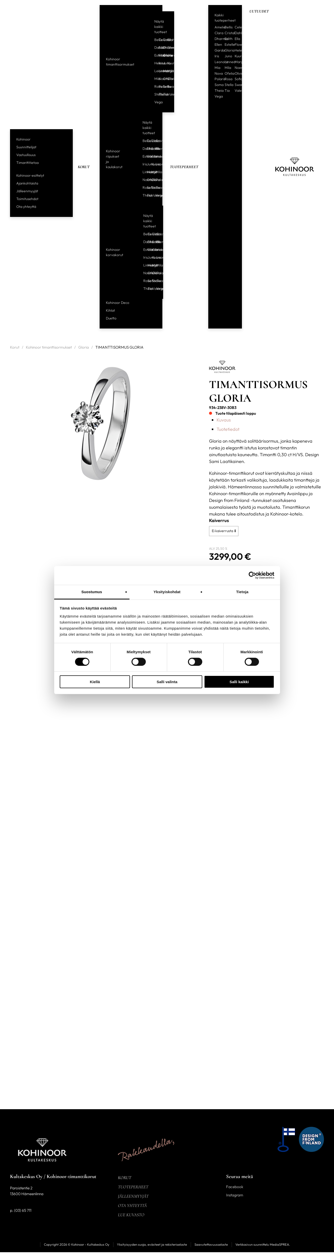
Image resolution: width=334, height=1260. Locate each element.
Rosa (154, 86)
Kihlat (110, 310)
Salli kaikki (239, 682)
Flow (238, 44)
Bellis (154, 39)
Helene (154, 63)
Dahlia (154, 47)
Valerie (167, 94)
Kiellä (95, 682)
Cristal (163, 39)
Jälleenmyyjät (27, 191)
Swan (167, 86)
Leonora (154, 71)
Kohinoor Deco (117, 302)
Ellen (167, 47)
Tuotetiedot (228, 429)
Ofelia (163, 78)
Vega (154, 102)
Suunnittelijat (26, 147)
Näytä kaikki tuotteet (160, 26)
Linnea (143, 265)
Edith (151, 148)
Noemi (143, 273)
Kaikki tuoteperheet (225, 18)
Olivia (167, 78)
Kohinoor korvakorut (114, 252)
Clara (167, 39)
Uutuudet (259, 11)
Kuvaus (224, 420)
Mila (167, 71)
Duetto (111, 318)
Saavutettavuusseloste (211, 1244)
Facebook (234, 1186)
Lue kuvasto (131, 1215)
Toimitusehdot (27, 199)
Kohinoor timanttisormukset (120, 62)
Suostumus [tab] (91, 591)
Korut (84, 166)
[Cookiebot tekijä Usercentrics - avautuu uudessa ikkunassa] (252, 575)
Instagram (234, 1195)
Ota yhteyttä (26, 206)
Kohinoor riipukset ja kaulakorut (114, 159)
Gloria (163, 55)
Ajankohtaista (27, 183)
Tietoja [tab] (242, 591)
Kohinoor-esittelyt (30, 175)
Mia (154, 78)
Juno (163, 63)
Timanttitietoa (27, 162)
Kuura (167, 63)
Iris (143, 257)
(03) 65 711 (22, 1210)
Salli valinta (167, 682)
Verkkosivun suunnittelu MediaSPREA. (262, 1244)
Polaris (156, 273)
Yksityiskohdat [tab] (167, 591)
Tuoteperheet (184, 166)
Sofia (163, 86)
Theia (143, 288)
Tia (163, 94)
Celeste (241, 27)
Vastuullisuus (26, 155)
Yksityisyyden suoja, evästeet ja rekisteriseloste (152, 1244)
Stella (154, 94)
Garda (167, 55)
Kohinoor (23, 139)
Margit (163, 71)
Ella (237, 38)
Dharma (163, 47)
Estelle (154, 55)
